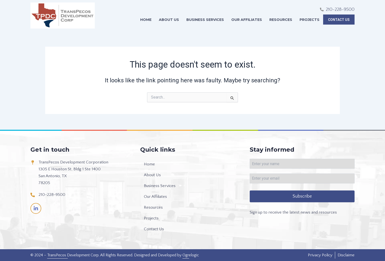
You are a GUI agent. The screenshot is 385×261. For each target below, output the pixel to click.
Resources (282, 19)
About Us (170, 19)
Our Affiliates (248, 19)
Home (147, 19)
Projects (311, 19)
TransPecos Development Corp (73, 255)
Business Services (206, 19)
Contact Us (339, 20)
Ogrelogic (190, 255)
